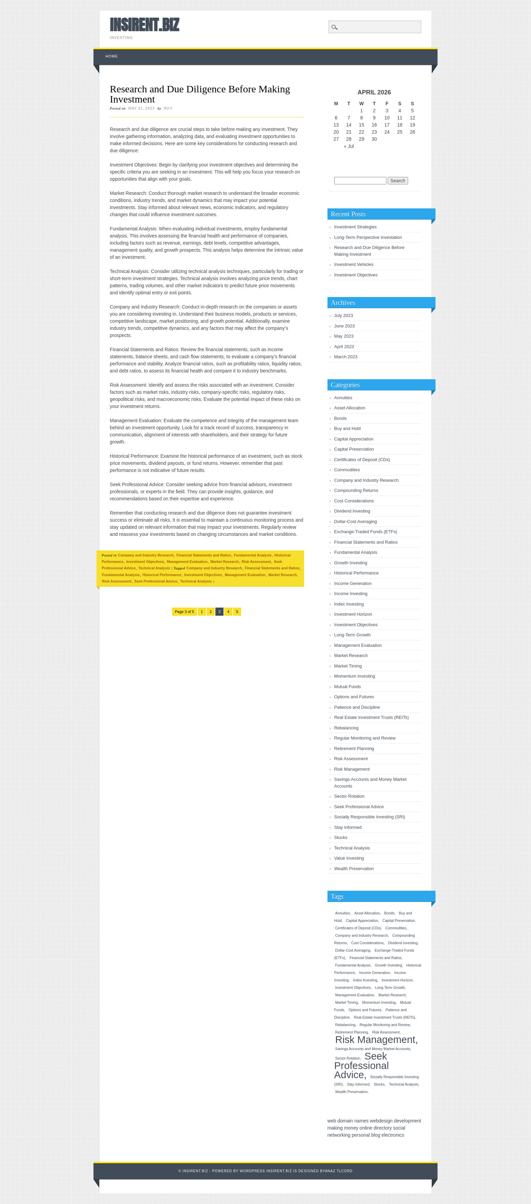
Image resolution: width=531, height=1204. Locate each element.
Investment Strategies (355, 226)
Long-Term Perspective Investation (368, 237)
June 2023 (344, 325)
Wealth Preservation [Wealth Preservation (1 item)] (351, 1092)
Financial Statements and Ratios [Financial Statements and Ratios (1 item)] (375, 958)
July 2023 (343, 315)
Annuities (343, 397)
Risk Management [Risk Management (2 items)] (375, 1039)
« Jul (349, 146)
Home (111, 56)
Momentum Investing (354, 676)
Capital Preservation (354, 449)
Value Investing (349, 858)
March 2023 (346, 356)
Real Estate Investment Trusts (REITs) (371, 717)
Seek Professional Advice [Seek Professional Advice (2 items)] (361, 1065)
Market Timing (348, 665)
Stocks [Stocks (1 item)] (379, 1084)
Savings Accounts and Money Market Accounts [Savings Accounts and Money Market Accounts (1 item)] (372, 1049)
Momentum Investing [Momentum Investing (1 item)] (379, 1002)
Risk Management (352, 769)
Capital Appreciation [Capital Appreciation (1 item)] (362, 920)
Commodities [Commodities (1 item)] (395, 928)
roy (168, 108)
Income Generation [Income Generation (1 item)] (374, 973)
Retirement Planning (354, 748)
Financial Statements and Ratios (203, 555)
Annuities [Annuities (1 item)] (342, 913)
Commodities (347, 469)
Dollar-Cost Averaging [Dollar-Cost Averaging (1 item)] (352, 950)
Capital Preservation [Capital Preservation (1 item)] (398, 920)
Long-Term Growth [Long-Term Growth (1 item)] (390, 987)
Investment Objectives (145, 562)
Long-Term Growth (352, 634)
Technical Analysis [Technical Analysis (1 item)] (403, 1084)
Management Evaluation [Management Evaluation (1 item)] (354, 995)
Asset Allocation (349, 407)
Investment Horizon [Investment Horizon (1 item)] (397, 980)
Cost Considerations (354, 500)
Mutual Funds (347, 686)
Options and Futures (354, 696)
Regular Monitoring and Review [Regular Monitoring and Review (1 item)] (385, 1025)
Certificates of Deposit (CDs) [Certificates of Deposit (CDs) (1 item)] (358, 928)
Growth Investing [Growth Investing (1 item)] (388, 965)
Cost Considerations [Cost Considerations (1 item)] (367, 943)
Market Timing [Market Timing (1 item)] (346, 1002)
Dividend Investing (352, 511)
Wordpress (252, 1171)
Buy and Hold (347, 428)
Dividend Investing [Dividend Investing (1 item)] (403, 943)
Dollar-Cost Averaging (355, 521)
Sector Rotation (349, 796)
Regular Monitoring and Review (365, 738)
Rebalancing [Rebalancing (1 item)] (345, 1025)
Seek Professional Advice (155, 581)
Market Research (224, 562)
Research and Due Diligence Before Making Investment (200, 94)
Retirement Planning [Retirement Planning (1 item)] (351, 1032)
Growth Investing (350, 562)
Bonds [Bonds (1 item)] (389, 913)
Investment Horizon (353, 614)
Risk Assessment (256, 562)
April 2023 (344, 346)
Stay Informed (348, 827)
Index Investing (349, 604)
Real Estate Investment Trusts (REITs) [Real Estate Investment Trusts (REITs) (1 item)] (384, 1017)
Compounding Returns (356, 490)
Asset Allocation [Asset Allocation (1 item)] (367, 913)
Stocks (340, 837)
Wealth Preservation (354, 868)
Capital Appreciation (354, 438)
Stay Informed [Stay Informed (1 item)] (358, 1084)
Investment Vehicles (354, 264)
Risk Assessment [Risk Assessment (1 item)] (386, 1032)
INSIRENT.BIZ (144, 24)
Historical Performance (162, 575)
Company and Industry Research (146, 555)
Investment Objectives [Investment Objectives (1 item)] (353, 987)
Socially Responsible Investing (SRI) (369, 816)
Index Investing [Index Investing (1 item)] (365, 980)
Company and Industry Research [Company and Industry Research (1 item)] (361, 935)
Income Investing (350, 593)
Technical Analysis (154, 568)
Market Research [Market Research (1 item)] (392, 995)
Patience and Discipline (357, 707)
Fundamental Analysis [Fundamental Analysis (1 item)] (352, 965)
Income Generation (353, 583)
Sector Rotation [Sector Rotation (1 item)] (347, 1058)
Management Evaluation (187, 562)
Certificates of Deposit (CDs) (362, 459)
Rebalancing (346, 727)
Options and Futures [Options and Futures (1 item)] (364, 1010)
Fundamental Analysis (253, 555)
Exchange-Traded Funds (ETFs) (365, 531)
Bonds (340, 418)
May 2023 (344, 336)
